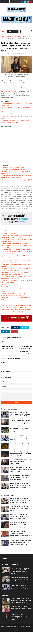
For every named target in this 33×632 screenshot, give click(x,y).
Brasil (3, 305)
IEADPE (28, 36)
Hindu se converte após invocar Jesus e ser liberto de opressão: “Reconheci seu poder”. (20, 422)
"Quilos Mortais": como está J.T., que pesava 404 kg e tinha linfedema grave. (20, 477)
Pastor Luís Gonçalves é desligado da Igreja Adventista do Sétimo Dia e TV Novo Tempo (21, 469)
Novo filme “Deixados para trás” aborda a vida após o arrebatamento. (20, 461)
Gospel (10, 311)
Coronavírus (14, 305)
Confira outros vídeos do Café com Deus (13, 167)
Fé (24, 36)
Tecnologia (28, 309)
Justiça (29, 305)
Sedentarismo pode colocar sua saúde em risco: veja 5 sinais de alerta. (20, 508)
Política (22, 307)
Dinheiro (19, 311)
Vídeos (2, 38)
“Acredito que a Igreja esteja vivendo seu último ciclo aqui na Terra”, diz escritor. (20, 453)
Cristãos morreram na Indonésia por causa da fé (15, 243)
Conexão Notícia (12, 87)
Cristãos (19, 36)
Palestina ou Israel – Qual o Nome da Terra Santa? (16, 249)
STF (24, 311)
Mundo (8, 305)
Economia (10, 307)
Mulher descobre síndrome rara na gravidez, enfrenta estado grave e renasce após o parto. (20, 542)
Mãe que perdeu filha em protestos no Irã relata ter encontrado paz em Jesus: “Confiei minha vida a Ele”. (18, 525)
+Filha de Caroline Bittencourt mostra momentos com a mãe (21, 607)
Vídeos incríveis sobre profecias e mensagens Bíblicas (17, 235)
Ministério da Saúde (7, 309)
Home (2, 31)
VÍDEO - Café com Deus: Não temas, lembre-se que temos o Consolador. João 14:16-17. (20, 414)
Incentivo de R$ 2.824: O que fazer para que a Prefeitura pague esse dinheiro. (21, 438)
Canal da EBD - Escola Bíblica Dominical (13, 237)
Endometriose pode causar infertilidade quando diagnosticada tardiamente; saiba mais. (21, 534)
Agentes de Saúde (19, 309)
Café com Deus (10, 36)
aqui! (23, 227)
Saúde (14, 311)
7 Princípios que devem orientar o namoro (13, 169)
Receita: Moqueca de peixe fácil (20, 444)
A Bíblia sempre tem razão (9, 233)
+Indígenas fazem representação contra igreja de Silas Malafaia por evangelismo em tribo (21, 617)
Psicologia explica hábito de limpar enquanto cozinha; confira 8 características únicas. (21, 485)
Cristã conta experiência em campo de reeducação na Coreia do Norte (21, 430)
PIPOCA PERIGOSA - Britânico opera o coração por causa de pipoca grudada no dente (21, 600)
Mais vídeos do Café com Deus (9, 91)
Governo (16, 307)
